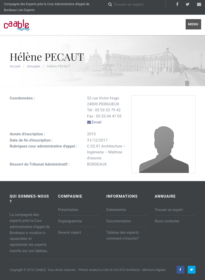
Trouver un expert (169, 210)
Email (94, 122)
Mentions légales (154, 270)
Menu (193, 24)
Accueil (15, 66)
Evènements (116, 210)
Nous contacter (167, 221)
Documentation (118, 221)
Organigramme (70, 221)
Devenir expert (69, 232)
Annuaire (33, 66)
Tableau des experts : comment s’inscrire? (123, 235)
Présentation (68, 210)
